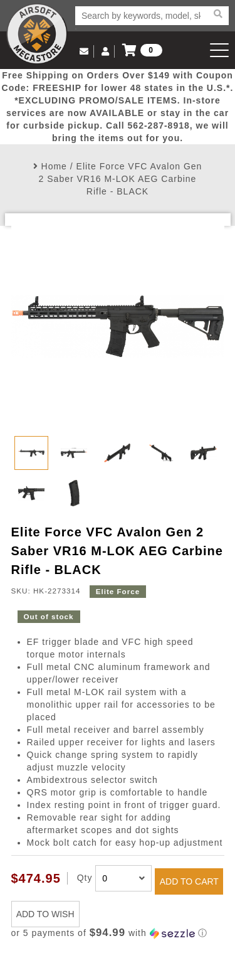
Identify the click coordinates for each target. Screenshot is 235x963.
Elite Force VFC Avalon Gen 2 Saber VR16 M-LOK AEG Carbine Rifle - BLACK (120, 178)
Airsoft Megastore (37, 34)
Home (54, 166)
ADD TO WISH (45, 914)
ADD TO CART (189, 881)
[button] (117, 933)
